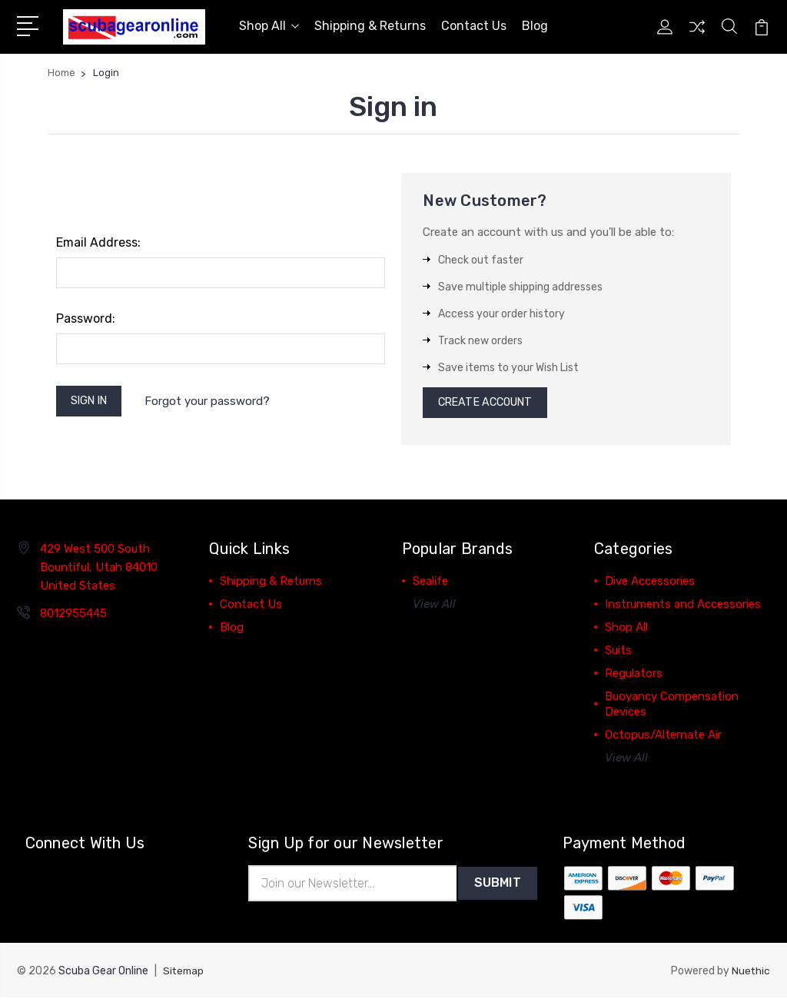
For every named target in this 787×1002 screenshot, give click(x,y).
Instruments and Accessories (683, 607)
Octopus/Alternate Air (663, 738)
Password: (85, 318)
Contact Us (473, 25)
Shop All (269, 25)
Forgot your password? (214, 402)
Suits (618, 653)
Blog (535, 25)
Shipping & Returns (370, 25)
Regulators (633, 676)
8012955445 (73, 616)
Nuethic (750, 975)
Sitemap (184, 975)
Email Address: (98, 242)
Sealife (430, 584)
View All (434, 607)
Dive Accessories (650, 584)
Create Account (490, 404)
